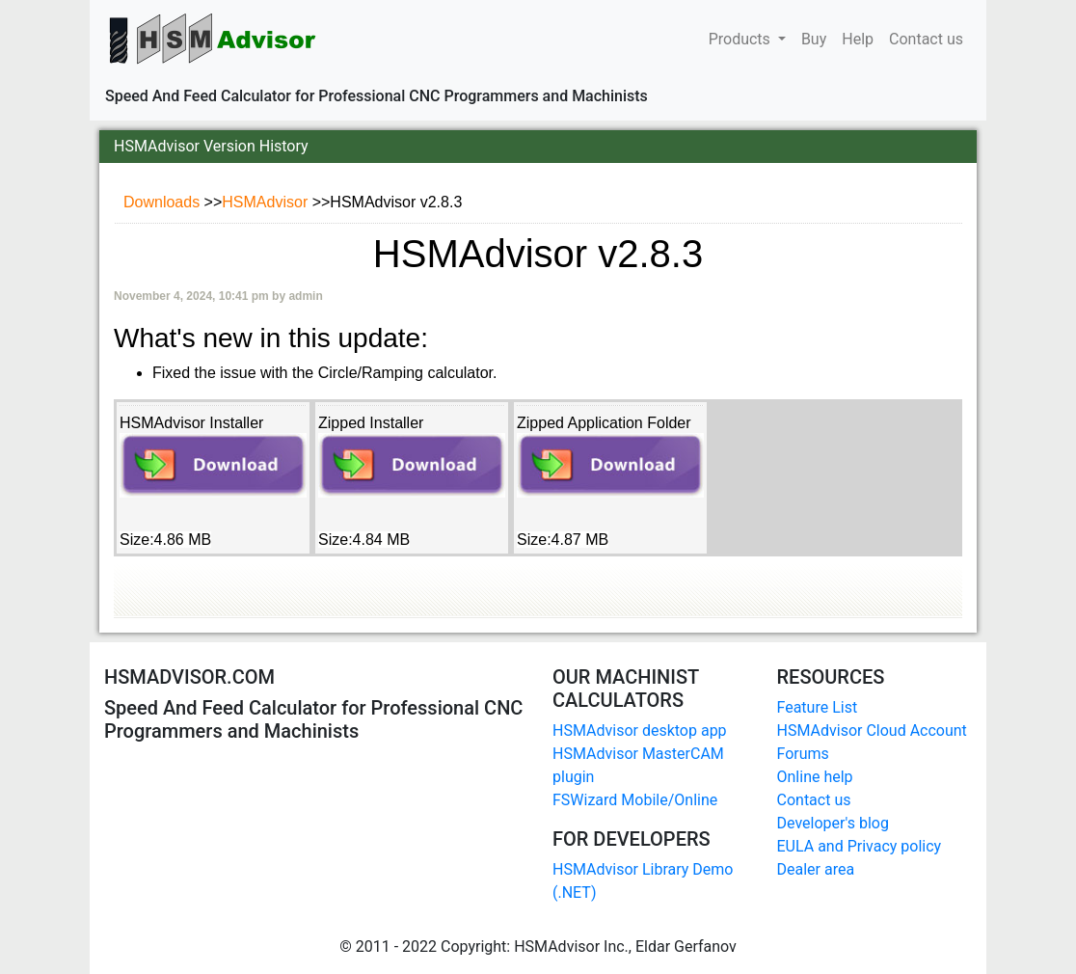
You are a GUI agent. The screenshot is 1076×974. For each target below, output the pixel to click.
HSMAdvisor (266, 202)
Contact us (926, 37)
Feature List (817, 707)
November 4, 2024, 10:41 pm (193, 296)
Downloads (163, 202)
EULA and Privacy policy (859, 846)
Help (858, 37)
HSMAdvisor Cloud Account (872, 730)
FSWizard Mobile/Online (634, 800)
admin (305, 296)
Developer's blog (833, 823)
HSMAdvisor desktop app (639, 730)
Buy (813, 37)
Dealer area (816, 869)
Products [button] (741, 39)
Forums (803, 753)
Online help (815, 777)
